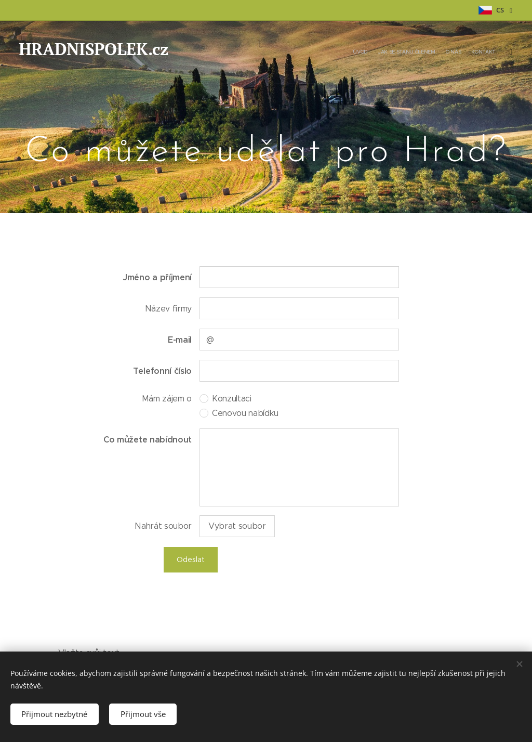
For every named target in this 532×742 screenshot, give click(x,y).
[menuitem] (442, 53)
